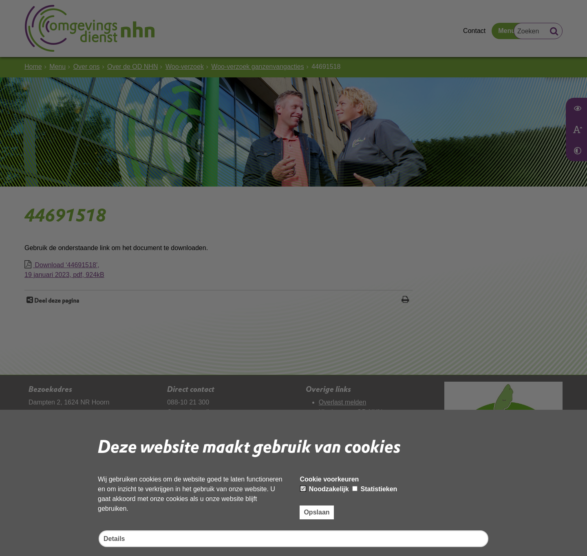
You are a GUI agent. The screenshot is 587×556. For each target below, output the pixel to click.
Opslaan (316, 512)
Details (114, 538)
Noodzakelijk (324, 489)
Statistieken (374, 489)
